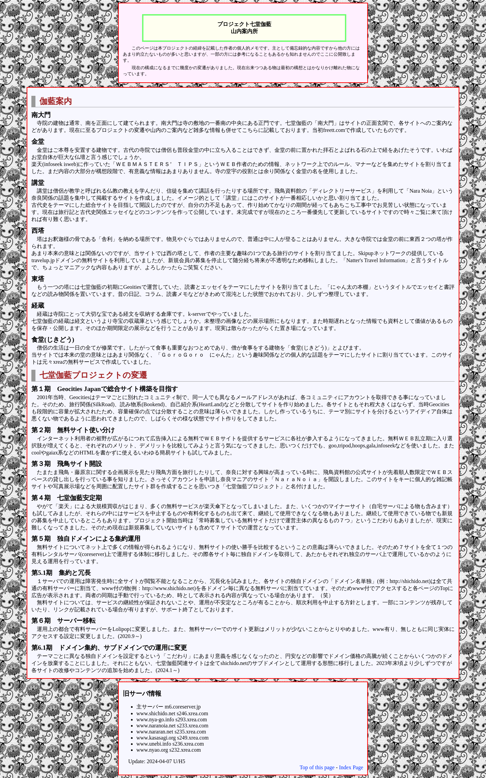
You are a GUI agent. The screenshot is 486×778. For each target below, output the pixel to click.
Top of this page (317, 767)
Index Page (351, 767)
